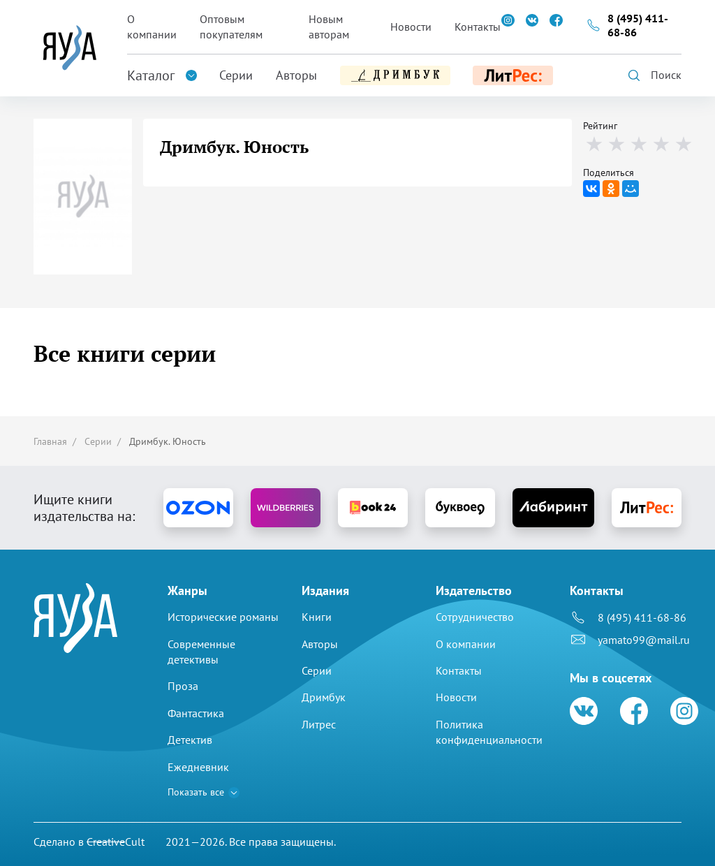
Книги (317, 617)
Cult (116, 842)
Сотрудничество (475, 617)
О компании (152, 26)
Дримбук (324, 697)
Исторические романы (223, 617)
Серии (236, 75)
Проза (183, 686)
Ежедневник (198, 767)
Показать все (196, 792)
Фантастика (196, 713)
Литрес (319, 724)
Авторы (296, 75)
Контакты (478, 27)
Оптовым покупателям (231, 26)
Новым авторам (329, 26)
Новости (411, 27)
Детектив (190, 740)
